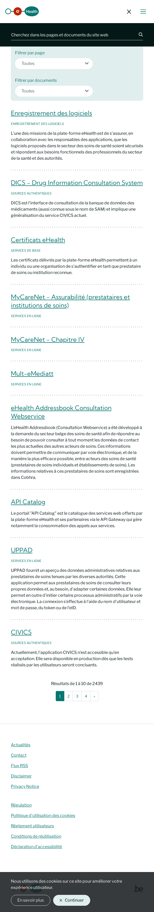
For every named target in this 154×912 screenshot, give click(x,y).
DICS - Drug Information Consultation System (77, 182)
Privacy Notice (25, 786)
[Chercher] (137, 34)
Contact (18, 755)
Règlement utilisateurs (32, 825)
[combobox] (54, 63)
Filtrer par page (30, 52)
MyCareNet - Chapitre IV (48, 339)
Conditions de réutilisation (36, 836)
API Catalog (28, 502)
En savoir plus (30, 900)
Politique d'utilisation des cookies (43, 815)
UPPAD (21, 550)
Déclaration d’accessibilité (36, 846)
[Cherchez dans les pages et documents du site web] (71, 34)
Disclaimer (21, 776)
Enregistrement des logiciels (51, 113)
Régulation (21, 805)
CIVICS (21, 632)
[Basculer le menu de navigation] (143, 11)
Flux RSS (19, 765)
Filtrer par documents (36, 80)
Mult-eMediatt (32, 373)
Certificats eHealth (38, 240)
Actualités (20, 744)
